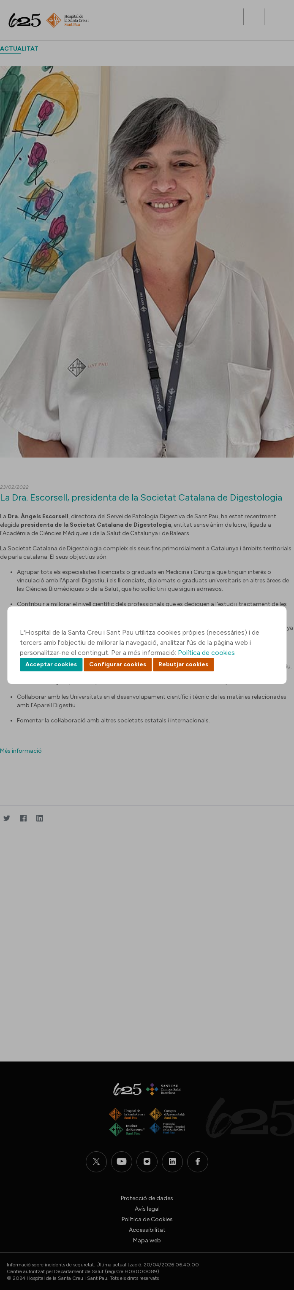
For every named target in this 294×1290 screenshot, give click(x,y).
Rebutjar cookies (183, 664)
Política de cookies (206, 653)
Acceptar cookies (51, 664)
